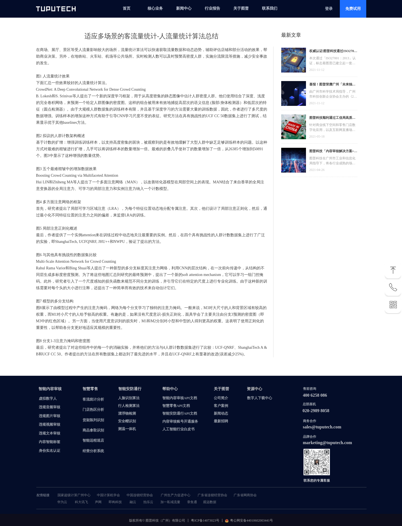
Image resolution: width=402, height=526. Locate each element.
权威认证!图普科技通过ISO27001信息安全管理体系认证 (333, 51)
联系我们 (269, 8)
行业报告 (212, 8)
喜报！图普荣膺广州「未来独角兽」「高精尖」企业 (332, 85)
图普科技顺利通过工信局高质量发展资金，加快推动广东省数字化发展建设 (332, 118)
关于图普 (241, 8)
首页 (126, 8)
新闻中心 (184, 8)
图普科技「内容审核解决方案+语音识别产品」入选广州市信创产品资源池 (333, 151)
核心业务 (155, 8)
